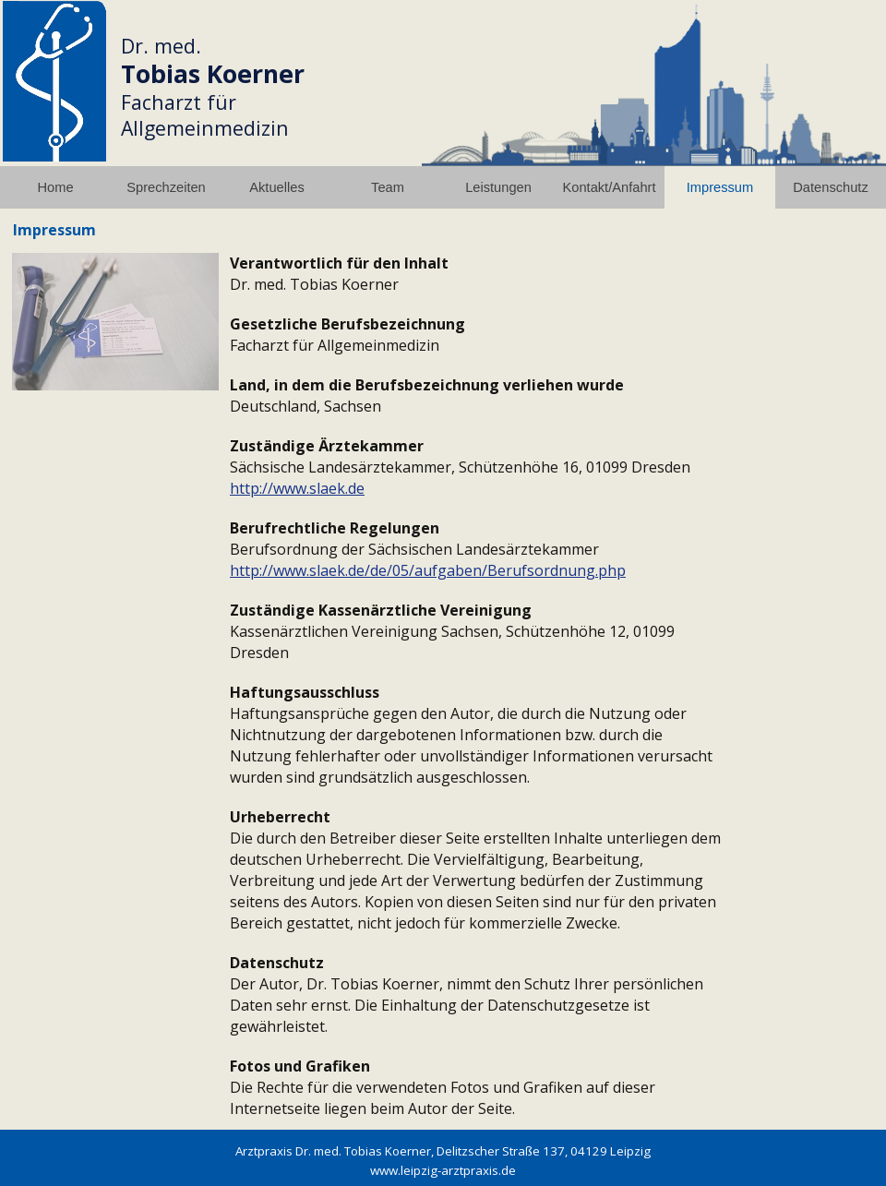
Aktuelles (276, 187)
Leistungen (498, 187)
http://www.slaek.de (297, 488)
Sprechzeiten (166, 187)
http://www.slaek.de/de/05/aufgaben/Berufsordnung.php (428, 570)
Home (55, 187)
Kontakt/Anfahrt (608, 187)
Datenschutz (830, 187)
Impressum (720, 187)
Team (387, 187)
